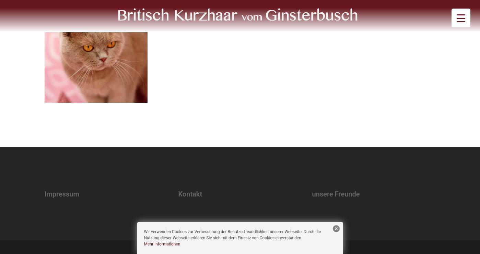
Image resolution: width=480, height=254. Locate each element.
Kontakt (190, 194)
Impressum (62, 194)
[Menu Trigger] (461, 18)
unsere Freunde (336, 194)
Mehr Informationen (162, 244)
